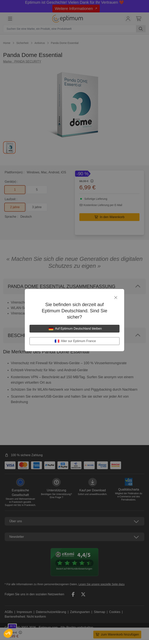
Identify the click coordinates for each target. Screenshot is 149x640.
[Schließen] (116, 297)
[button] (8, 633)
